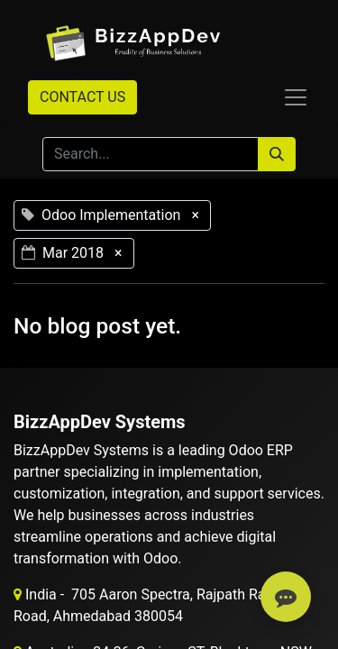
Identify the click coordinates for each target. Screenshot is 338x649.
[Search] (277, 154)
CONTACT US (82, 96)
